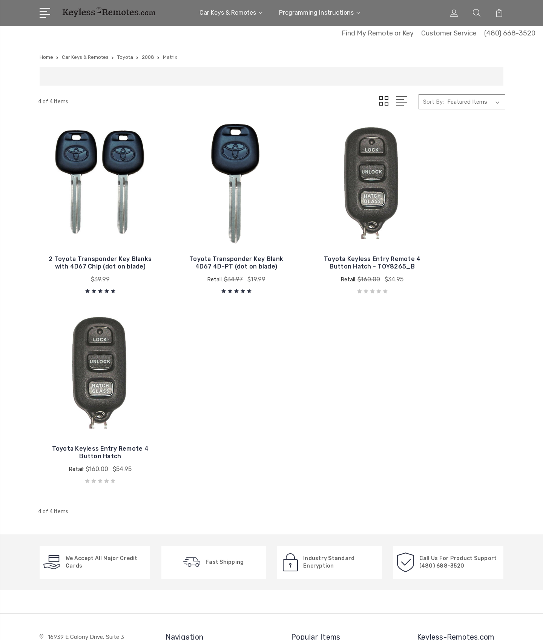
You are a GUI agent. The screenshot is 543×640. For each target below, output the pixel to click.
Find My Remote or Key (378, 33)
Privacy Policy (189, 521)
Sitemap (121, 627)
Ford (302, 510)
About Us (183, 453)
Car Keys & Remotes (230, 12)
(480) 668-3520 (509, 33)
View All (307, 521)
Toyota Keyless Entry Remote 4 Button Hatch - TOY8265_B (331, 249)
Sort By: (433, 101)
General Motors (316, 453)
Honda (305, 499)
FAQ (176, 487)
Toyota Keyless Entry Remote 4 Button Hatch (451, 253)
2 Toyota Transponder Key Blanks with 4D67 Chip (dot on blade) (92, 249)
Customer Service (449, 33)
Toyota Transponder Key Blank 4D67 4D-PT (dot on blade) (212, 249)
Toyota (305, 476)
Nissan (305, 487)
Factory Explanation (197, 476)
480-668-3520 (70, 460)
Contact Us (186, 465)
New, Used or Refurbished (204, 510)
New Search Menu (194, 499)
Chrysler (307, 465)
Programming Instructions (319, 12)
